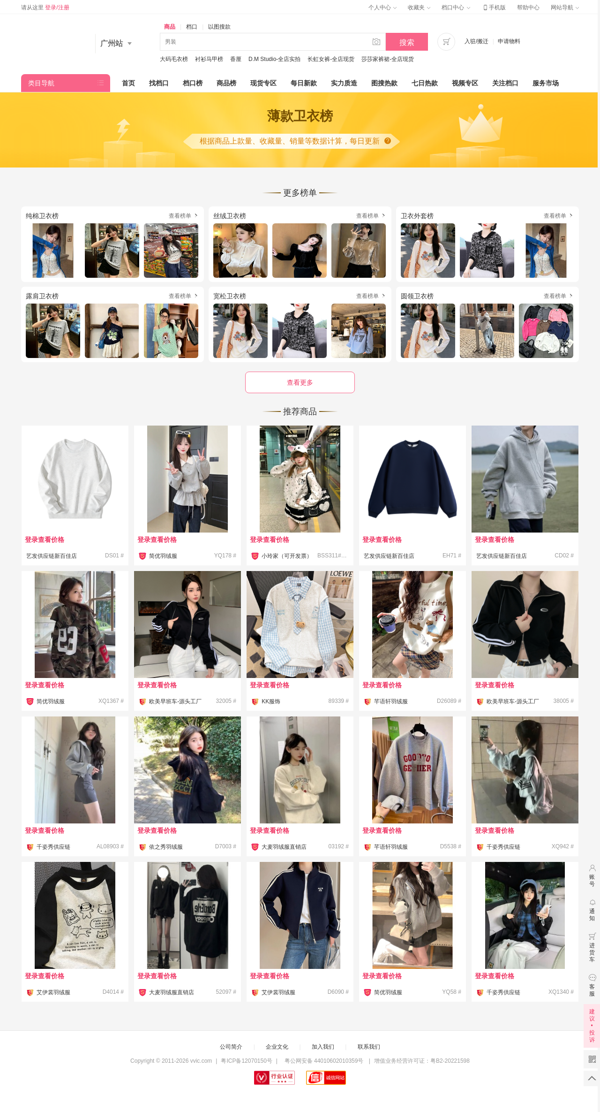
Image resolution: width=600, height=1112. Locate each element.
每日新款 (304, 83)
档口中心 (456, 7)
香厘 (235, 59)
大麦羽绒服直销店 (284, 847)
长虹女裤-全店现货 (331, 59)
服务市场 (545, 83)
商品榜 (226, 83)
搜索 (406, 42)
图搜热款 (384, 83)
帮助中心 (528, 7)
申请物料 (509, 41)
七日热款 (425, 83)
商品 (169, 26)
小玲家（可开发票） (287, 556)
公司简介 (231, 1046)
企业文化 (277, 1046)
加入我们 (323, 1046)
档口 (191, 26)
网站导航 (565, 7)
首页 (128, 83)
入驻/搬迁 (476, 41)
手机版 (493, 7)
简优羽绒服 (163, 556)
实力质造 (344, 83)
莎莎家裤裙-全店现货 (387, 59)
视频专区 (465, 83)
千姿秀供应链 (53, 847)
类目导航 (41, 83)
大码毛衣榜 (174, 59)
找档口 (159, 83)
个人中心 (382, 7)
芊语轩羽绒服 (391, 701)
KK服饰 (271, 701)
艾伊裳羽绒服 (53, 992)
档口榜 (192, 83)
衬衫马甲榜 (209, 59)
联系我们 (369, 1046)
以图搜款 (219, 26)
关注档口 (505, 83)
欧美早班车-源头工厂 (175, 701)
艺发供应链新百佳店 (51, 556)
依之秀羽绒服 (166, 847)
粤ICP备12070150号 (246, 1061)
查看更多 (300, 382)
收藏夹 (419, 7)
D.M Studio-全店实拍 (274, 59)
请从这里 (45, 7)
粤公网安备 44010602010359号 (324, 1061)
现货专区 (263, 83)
